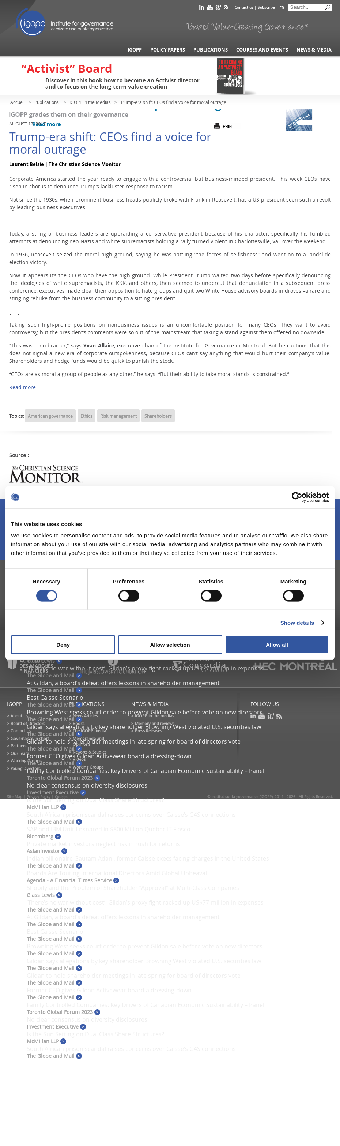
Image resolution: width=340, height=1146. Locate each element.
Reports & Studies (89, 752)
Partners (18, 745)
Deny (63, 645)
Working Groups (26, 760)
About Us (19, 715)
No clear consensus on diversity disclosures (87, 785)
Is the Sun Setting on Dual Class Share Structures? (95, 800)
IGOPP (65, 22)
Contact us (244, 7)
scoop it (218, 8)
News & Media (314, 50)
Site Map (14, 796)
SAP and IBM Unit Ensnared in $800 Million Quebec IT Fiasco (108, 829)
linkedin (201, 8)
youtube (210, 8)
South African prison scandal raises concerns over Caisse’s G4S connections (131, 815)
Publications (210, 50)
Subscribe (266, 7)
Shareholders (158, 416)
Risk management (118, 416)
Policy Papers (167, 50)
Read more (22, 387)
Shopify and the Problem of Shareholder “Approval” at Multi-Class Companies (133, 888)
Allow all (277, 645)
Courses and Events (262, 50)
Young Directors (25, 768)
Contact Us (21, 730)
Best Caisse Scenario (55, 698)
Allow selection (170, 645)
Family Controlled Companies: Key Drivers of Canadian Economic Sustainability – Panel (145, 771)
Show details (297, 622)
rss (226, 8)
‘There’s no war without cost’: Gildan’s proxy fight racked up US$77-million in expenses (145, 902)
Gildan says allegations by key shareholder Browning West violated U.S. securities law (144, 727)
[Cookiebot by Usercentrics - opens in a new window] (297, 497)
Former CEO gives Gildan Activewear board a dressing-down (109, 756)
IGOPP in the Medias (90, 102)
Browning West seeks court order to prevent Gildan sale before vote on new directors (144, 712)
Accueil (17, 102)
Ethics (86, 416)
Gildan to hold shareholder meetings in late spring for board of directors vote (134, 741)
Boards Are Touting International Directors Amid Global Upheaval (117, 873)
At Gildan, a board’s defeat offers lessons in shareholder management (123, 683)
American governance (50, 416)
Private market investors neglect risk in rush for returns (103, 844)
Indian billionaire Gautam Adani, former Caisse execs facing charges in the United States (148, 858)
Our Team (20, 753)
